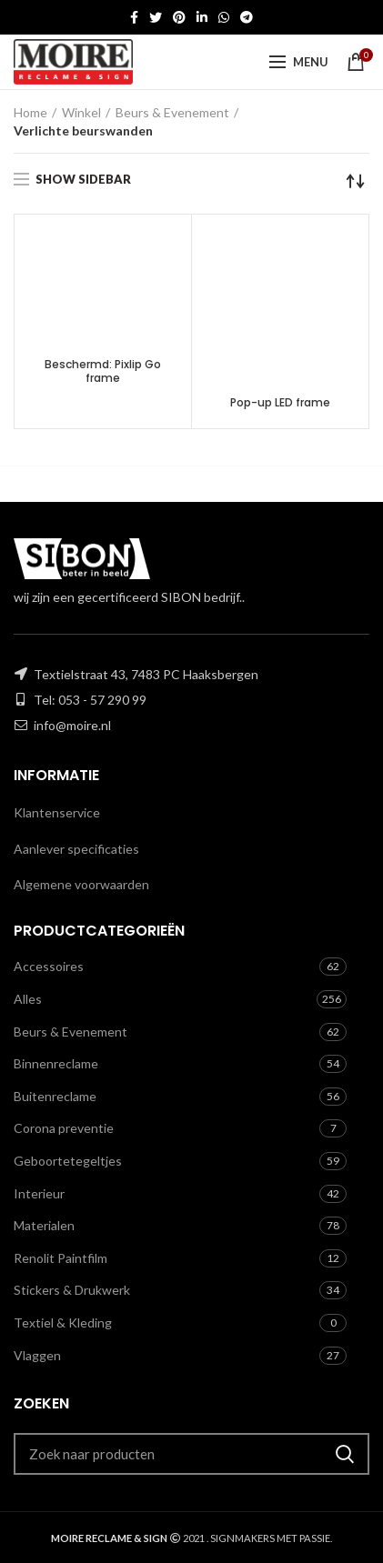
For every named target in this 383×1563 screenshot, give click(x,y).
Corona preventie (64, 1128)
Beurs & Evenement (172, 112)
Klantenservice (57, 812)
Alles (28, 999)
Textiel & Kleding (63, 1322)
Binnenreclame (56, 1063)
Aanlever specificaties (76, 849)
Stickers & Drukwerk (72, 1289)
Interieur (39, 1193)
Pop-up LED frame (280, 403)
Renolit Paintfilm (60, 1258)
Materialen (44, 1225)
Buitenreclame (55, 1096)
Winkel (81, 112)
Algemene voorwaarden (81, 884)
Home (30, 112)
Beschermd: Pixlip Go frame (103, 371)
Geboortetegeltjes (68, 1160)
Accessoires (49, 966)
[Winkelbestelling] (355, 181)
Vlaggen (37, 1355)
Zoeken (345, 1454)
